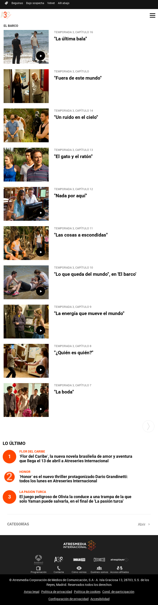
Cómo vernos (79, 572)
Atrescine (99, 559)
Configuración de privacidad (68, 599)
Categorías (18, 524)
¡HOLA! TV (79, 559)
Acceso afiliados (119, 572)
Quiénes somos (99, 572)
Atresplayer (120, 559)
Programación (38, 572)
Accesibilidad (100, 599)
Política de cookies (87, 591)
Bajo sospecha (35, 3)
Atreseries (59, 559)
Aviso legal (31, 591)
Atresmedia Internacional (79, 545)
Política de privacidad (56, 591)
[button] (150, 15)
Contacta (59, 572)
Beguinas (17, 3)
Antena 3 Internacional (39, 559)
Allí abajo (63, 3)
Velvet (51, 3)
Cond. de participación (118, 591)
